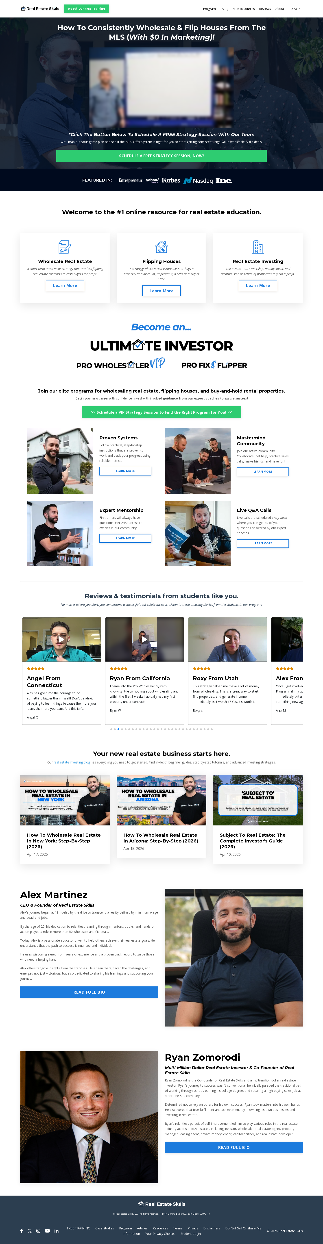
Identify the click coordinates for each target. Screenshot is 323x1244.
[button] (111, 729)
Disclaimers (215, 1228)
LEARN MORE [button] (125, 471)
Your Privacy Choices (163, 1233)
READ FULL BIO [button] (89, 992)
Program (127, 1228)
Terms (181, 1228)
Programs (208, 9)
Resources (163, 1228)
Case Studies (106, 1228)
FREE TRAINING (80, 1228)
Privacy (196, 1228)
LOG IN (295, 9)
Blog (223, 9)
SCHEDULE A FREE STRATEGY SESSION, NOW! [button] (161, 155)
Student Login (193, 1233)
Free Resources (242, 9)
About (278, 9)
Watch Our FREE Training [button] (86, 9)
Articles (145, 1228)
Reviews (264, 9)
